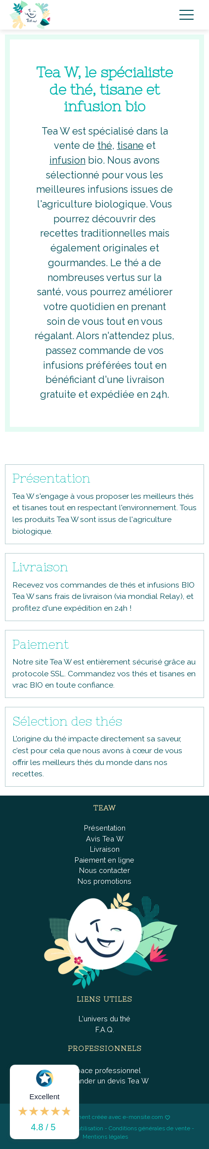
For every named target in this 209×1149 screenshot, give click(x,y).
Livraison (40, 567)
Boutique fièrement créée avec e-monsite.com (101, 1117)
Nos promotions (104, 881)
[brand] (32, 15)
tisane (130, 145)
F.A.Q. (104, 1029)
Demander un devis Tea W (104, 1081)
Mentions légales (105, 1136)
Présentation (51, 478)
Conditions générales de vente (149, 1128)
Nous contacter (104, 870)
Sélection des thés (67, 721)
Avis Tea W (105, 839)
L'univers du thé (104, 1018)
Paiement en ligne (104, 860)
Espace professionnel (104, 1070)
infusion (67, 160)
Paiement (40, 644)
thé (104, 145)
